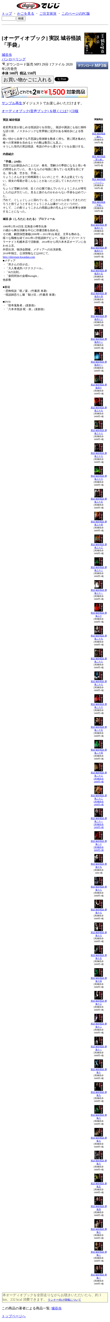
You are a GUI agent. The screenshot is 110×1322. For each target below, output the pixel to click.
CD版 (74, 111)
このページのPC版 (76, 13)
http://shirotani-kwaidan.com (19, 257)
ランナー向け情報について (64, 1299)
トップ (7, 13)
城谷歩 (7, 55)
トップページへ (14, 1316)
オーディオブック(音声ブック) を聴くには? (35, 111)
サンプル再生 (12, 103)
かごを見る (25, 13)
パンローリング (14, 59)
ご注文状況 (47, 13)
